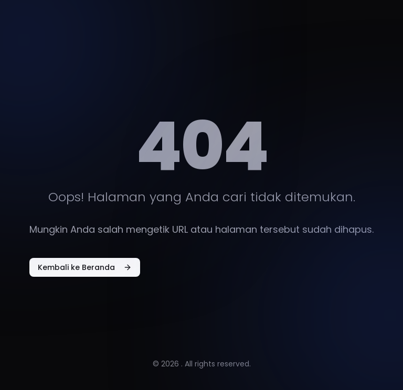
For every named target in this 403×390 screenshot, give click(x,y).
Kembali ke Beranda (85, 267)
